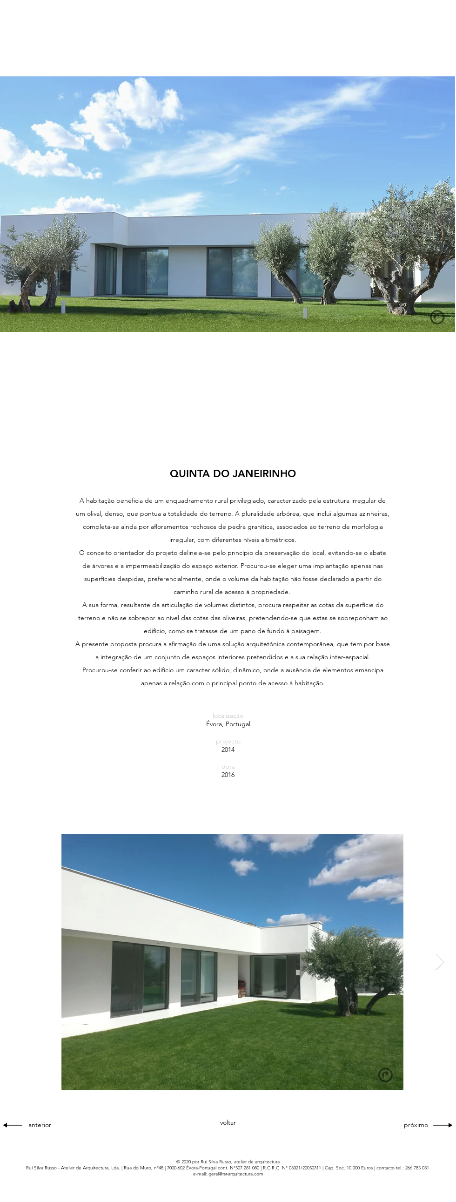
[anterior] (43, 1125)
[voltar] (228, 1123)
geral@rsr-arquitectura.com (235, 1174)
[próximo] (413, 1125)
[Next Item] (440, 962)
